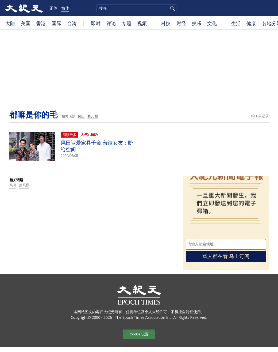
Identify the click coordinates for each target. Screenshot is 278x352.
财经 (181, 23)
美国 (25, 23)
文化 (212, 23)
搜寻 (172, 8)
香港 (41, 23)
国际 (56, 23)
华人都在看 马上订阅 (225, 256)
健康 (251, 23)
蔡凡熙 (92, 116)
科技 (166, 23)
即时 (96, 23)
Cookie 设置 (139, 334)
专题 (126, 23)
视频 (142, 23)
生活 (236, 23)
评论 (111, 23)
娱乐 (197, 23)
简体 (65, 8)
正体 (53, 8)
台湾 (72, 23)
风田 (81, 116)
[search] (136, 8)
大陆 (10, 23)
